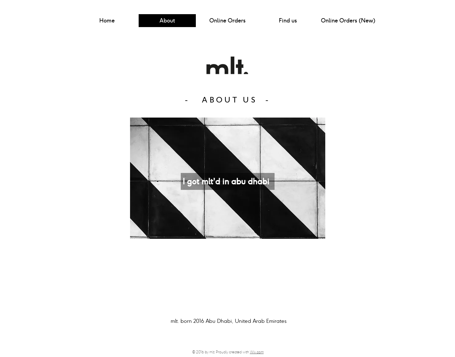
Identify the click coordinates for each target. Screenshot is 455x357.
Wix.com (257, 352)
